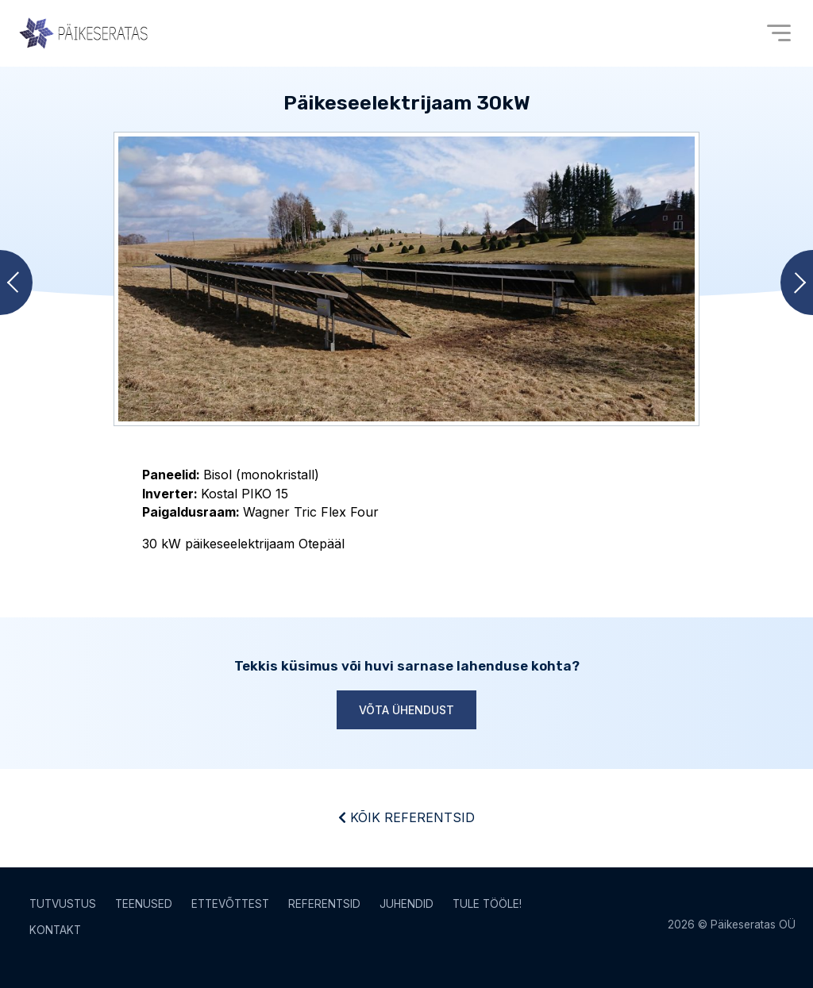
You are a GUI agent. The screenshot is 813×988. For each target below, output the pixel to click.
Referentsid (324, 904)
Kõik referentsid (406, 817)
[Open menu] (779, 33)
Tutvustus (62, 904)
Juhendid (406, 904)
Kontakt (55, 930)
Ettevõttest (230, 904)
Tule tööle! (487, 904)
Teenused (143, 904)
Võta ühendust (406, 710)
